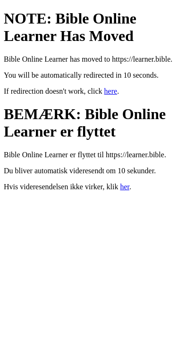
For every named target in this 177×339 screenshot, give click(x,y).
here (111, 91)
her (124, 187)
